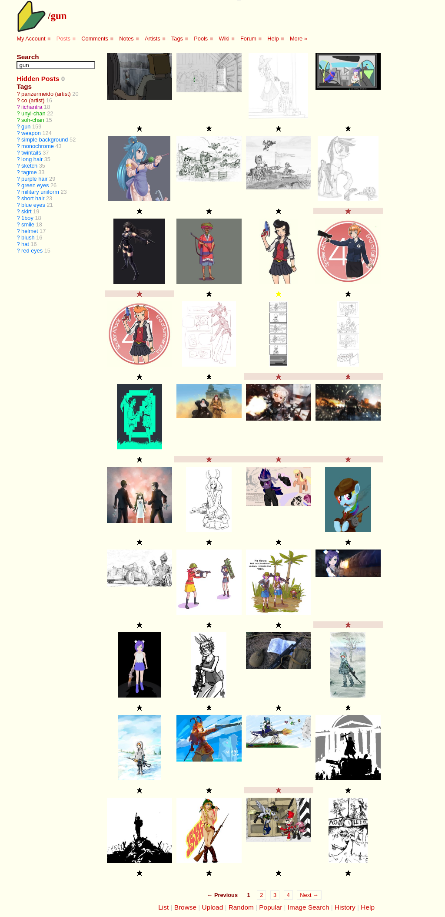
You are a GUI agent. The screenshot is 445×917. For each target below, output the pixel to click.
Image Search (308, 907)
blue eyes (33, 205)
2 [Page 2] (261, 895)
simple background (44, 139)
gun (58, 15)
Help (273, 38)
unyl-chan (33, 113)
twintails (31, 152)
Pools (201, 38)
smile (27, 224)
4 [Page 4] (288, 895)
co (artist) (32, 100)
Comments (94, 38)
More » (298, 38)
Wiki (224, 38)
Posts (63, 38)
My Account (31, 38)
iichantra (31, 107)
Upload (212, 907)
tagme (29, 172)
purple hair (34, 178)
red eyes (32, 250)
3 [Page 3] (274, 895)
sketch (29, 165)
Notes (126, 38)
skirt (26, 211)
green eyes (35, 185)
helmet (29, 231)
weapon (31, 133)
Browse (185, 907)
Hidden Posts (38, 78)
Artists (152, 38)
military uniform (40, 192)
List (163, 907)
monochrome (37, 146)
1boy (27, 218)
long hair (32, 159)
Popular (270, 907)
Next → (309, 895)
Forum (248, 38)
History (345, 907)
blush (28, 237)
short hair (32, 198)
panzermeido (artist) (46, 94)
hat (25, 244)
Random (241, 907)
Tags (177, 38)
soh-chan (32, 120)
